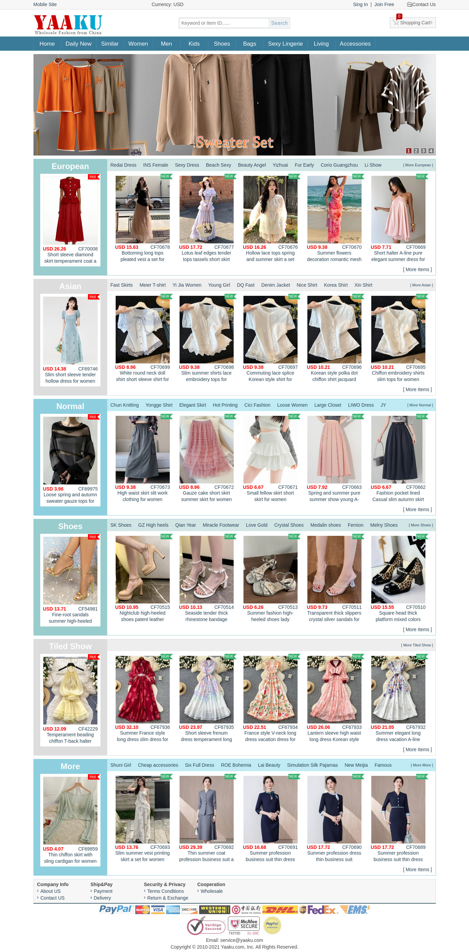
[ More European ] (418, 165)
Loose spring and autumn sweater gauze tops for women (71, 460)
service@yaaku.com (241, 940)
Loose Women (292, 405)
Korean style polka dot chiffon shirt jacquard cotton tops (336, 339)
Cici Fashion (257, 405)
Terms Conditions (165, 891)
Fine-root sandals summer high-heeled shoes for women (71, 580)
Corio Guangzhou (339, 165)
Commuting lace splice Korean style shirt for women (272, 339)
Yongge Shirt (159, 405)
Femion (356, 525)
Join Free (384, 4)
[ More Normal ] (420, 405)
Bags (249, 44)
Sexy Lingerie (285, 44)
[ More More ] (422, 765)
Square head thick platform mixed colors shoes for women (399, 579)
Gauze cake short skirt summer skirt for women (208, 458)
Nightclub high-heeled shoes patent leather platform (144, 579)
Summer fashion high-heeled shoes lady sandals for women (272, 579)
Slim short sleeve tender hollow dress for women (71, 339)
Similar (110, 44)
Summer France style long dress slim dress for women (144, 699)
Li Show (373, 165)
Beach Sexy (218, 165)
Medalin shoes (325, 525)
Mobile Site (45, 4)
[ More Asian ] (421, 285)
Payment (103, 891)
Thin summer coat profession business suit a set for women (208, 819)
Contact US (53, 898)
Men (166, 44)
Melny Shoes (384, 525)
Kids (194, 44)
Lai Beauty (269, 765)
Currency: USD (168, 4)
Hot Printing (225, 405)
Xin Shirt (363, 285)
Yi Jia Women (187, 285)
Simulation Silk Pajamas (312, 765)
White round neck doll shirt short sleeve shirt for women (144, 339)
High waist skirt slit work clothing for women (144, 458)
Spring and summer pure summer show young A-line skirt (336, 459)
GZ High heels (153, 525)
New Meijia (356, 765)
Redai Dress (124, 165)
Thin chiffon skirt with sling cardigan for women (71, 819)
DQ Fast (246, 285)
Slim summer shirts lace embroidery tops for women (208, 339)
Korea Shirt (336, 285)
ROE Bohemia (236, 765)
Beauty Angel (252, 165)
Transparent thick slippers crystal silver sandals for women (336, 579)
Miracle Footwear (221, 525)
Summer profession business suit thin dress (272, 818)
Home (47, 44)
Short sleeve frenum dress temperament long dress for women (208, 699)
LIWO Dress (361, 405)
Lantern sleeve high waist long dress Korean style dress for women (336, 699)
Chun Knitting (125, 405)
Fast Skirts (122, 285)
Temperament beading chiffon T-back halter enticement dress (71, 700)
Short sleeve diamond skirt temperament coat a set (71, 220)
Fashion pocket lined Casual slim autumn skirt (399, 458)
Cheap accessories (158, 765)
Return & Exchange (167, 898)
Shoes (222, 44)
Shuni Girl (121, 765)
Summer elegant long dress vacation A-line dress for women (399, 699)
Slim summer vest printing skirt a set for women (144, 818)
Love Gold (256, 525)
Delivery (102, 898)
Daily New (79, 44)
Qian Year (185, 525)
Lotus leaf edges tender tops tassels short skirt (208, 218)
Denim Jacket (275, 285)
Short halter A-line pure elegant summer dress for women (399, 219)
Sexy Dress (187, 165)
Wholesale (212, 891)
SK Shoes (121, 525)
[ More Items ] (417, 269)
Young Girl (219, 285)
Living (321, 44)
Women (138, 44)
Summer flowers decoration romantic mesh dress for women (336, 219)
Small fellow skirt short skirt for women (272, 458)
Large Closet (327, 405)
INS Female (155, 165)
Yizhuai (280, 165)
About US (51, 891)
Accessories (355, 44)
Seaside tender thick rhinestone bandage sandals (208, 579)
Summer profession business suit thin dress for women (399, 819)
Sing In (360, 4)
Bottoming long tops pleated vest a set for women (144, 219)
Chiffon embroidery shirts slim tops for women (399, 338)
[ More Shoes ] (421, 525)
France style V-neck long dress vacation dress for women (272, 699)
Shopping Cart (413, 21)
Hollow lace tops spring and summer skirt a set (272, 218)
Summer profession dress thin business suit (336, 818)
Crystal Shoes (289, 525)
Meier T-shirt (153, 285)
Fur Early (304, 165)
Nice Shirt (307, 285)
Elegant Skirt (192, 405)
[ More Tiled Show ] (417, 645)
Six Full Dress (199, 765)
